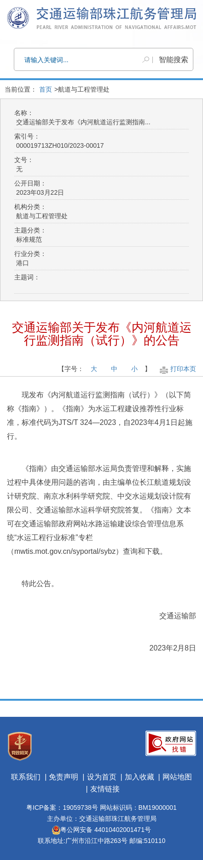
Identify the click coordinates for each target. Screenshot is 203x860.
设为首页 (101, 777)
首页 (45, 89)
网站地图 (177, 777)
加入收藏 (139, 777)
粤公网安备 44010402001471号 (101, 829)
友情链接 (105, 789)
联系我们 (26, 777)
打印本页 (177, 368)
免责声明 (63, 777)
